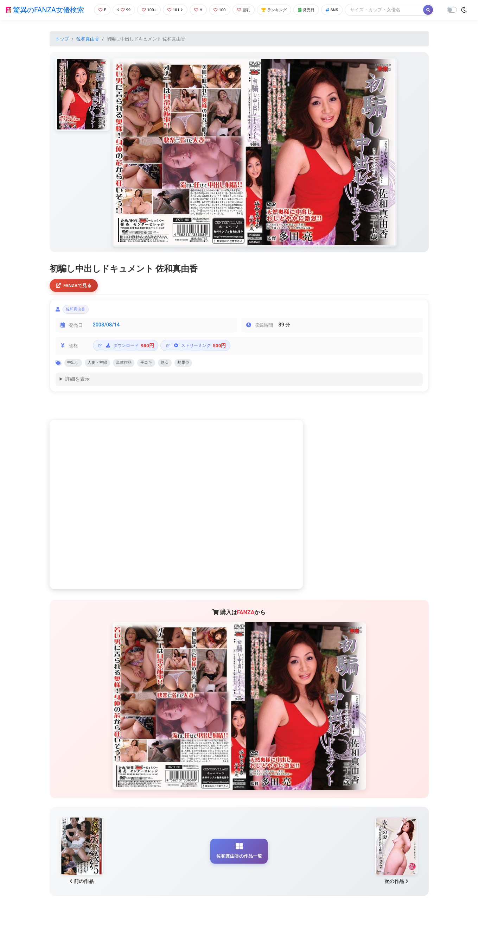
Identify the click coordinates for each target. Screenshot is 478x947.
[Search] (128, 22)
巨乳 (247, 8)
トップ (62, 50)
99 (120, 8)
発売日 (316, 8)
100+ (147, 8)
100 (222, 8)
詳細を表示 (77, 396)
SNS (344, 8)
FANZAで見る (76, 298)
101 (175, 8)
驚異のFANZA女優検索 (44, 15)
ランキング (280, 8)
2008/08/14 (106, 340)
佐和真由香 (87, 50)
